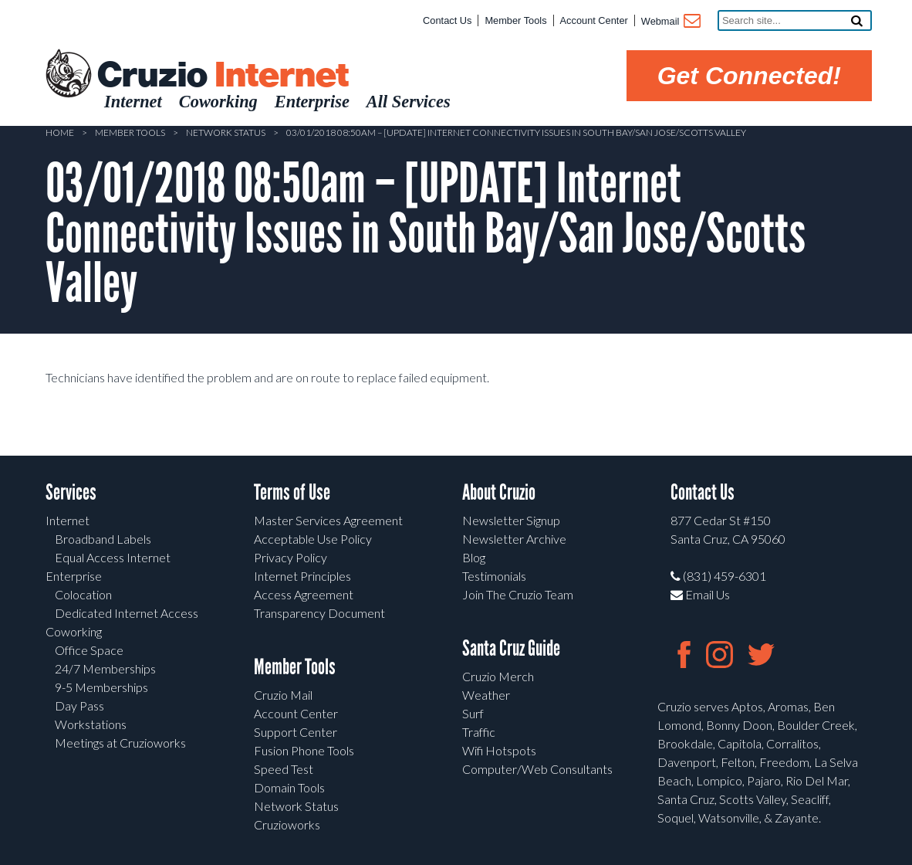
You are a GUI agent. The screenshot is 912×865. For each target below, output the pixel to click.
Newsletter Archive (514, 538)
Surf (473, 713)
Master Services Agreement (328, 520)
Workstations (91, 724)
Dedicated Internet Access (126, 613)
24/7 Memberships (105, 668)
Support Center (295, 731)
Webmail (670, 22)
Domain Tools (289, 787)
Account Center (594, 20)
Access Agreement (303, 594)
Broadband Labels (103, 538)
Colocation (83, 594)
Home (60, 132)
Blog (473, 557)
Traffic (478, 731)
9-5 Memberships (101, 687)
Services (71, 492)
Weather (486, 694)
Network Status (225, 132)
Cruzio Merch (498, 676)
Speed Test (283, 769)
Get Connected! (749, 76)
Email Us (700, 594)
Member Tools (515, 20)
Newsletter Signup (511, 520)
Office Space (89, 650)
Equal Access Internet (113, 557)
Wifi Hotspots (499, 750)
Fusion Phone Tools (304, 750)
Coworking (74, 631)
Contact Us (447, 20)
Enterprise (74, 575)
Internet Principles (302, 575)
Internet (68, 520)
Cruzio (222, 75)
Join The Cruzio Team (517, 594)
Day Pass (79, 705)
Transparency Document (319, 613)
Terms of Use (292, 492)
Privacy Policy (290, 557)
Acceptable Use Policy (313, 538)
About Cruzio (498, 492)
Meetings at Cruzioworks (120, 742)
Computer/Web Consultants (537, 769)
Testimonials (494, 575)
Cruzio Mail (283, 694)
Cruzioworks (287, 824)
